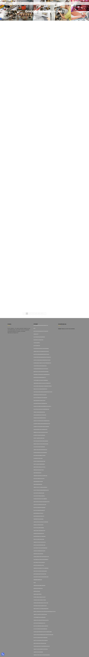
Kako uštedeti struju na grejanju (39, 513)
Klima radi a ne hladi (37, 542)
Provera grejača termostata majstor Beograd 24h (42, 314)
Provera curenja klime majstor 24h (39, 548)
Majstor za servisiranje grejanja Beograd (41, 577)
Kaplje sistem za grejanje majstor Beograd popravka (43, 337)
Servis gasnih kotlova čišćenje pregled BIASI (41, 559)
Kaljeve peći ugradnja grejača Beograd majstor (42, 374)
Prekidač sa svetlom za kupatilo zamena (40, 626)
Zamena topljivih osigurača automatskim (41, 600)
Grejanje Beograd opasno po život (39, 351)
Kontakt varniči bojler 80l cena (39, 389)
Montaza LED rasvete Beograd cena (39, 496)
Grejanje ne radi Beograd (38, 435)
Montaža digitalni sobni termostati (40, 328)
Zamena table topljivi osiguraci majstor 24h (41, 302)
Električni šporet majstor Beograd (39, 487)
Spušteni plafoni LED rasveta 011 (39, 484)
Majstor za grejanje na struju (39, 516)
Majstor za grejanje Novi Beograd (39, 458)
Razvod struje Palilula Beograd (39, 611)
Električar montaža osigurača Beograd (40, 637)
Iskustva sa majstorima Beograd (39, 415)
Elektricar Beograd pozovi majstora (40, 525)
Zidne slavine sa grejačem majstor (39, 481)
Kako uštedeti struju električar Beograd (40, 499)
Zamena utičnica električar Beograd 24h (40, 400)
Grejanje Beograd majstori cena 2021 (40, 366)
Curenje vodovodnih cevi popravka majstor (41, 571)
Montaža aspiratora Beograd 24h (39, 623)
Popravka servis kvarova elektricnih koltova (41, 507)
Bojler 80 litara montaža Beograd (39, 386)
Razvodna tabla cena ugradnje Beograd (40, 632)
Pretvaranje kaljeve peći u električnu (40, 614)
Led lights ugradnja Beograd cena (39, 412)
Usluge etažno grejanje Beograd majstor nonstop (42, 308)
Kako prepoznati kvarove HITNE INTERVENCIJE (41, 510)
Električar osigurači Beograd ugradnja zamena (42, 640)
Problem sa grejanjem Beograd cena (40, 369)
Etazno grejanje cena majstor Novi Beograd (41, 299)
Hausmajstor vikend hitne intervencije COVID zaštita (42, 357)
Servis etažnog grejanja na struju (39, 418)
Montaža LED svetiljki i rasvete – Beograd (40, 620)
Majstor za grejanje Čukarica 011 (39, 461)
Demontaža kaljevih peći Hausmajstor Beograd (41, 617)
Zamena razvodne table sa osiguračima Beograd (42, 606)
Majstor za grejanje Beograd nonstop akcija (41, 305)
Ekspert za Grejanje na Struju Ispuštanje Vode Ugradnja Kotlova (45, 562)
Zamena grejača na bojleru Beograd (40, 649)
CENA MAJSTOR (36, 285)
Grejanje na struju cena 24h (38, 504)
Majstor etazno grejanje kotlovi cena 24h (41, 282)
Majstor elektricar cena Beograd (39, 288)
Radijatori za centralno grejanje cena (40, 522)
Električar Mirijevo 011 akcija (38, 464)
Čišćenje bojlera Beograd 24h (39, 629)
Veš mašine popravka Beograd (38, 470)
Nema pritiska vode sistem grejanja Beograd (41, 322)
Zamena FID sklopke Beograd (38, 603)
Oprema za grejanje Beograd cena (39, 363)
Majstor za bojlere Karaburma (39, 478)
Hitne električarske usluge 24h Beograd (40, 403)
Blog (34, 279)
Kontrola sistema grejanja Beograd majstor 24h (42, 311)
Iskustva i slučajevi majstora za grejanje (41, 591)
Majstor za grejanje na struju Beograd (40, 348)
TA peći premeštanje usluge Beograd (39, 568)
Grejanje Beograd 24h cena (38, 432)
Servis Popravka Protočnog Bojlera (40, 594)
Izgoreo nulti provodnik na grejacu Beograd (41, 377)
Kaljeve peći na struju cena (38, 409)
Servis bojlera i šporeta (37, 545)
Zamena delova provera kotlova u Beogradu (41, 519)
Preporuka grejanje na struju (39, 421)
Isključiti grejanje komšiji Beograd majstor (41, 441)
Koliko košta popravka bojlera (39, 444)
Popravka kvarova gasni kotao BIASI (40, 551)
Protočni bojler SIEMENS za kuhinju (39, 406)
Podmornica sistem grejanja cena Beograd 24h (41, 325)
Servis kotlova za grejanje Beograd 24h (40, 340)
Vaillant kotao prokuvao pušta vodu (40, 455)
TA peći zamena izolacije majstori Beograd (41, 331)
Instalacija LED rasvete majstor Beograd (40, 588)
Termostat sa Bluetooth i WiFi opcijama (40, 565)
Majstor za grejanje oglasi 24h (39, 429)
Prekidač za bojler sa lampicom (39, 643)
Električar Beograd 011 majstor (39, 467)
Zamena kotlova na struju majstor (40, 493)
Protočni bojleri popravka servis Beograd (41, 392)
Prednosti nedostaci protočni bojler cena (41, 395)
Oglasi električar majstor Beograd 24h (40, 354)
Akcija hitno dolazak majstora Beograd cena (41, 360)
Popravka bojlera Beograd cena (39, 646)
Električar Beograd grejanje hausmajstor (41, 276)
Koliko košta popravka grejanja (39, 447)
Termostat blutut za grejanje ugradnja (40, 438)
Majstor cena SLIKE (37, 296)
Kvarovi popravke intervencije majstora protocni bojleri (43, 585)
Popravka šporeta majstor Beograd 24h (40, 380)
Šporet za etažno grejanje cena (39, 490)
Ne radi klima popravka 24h (38, 539)
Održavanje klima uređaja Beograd (39, 536)
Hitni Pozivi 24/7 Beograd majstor (39, 574)
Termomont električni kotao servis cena (40, 426)
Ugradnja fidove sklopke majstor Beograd (41, 473)
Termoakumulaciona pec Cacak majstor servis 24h (42, 334)
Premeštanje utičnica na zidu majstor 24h (41, 383)
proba (35, 533)
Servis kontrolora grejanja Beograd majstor (41, 452)
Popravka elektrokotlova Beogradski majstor (42, 597)
